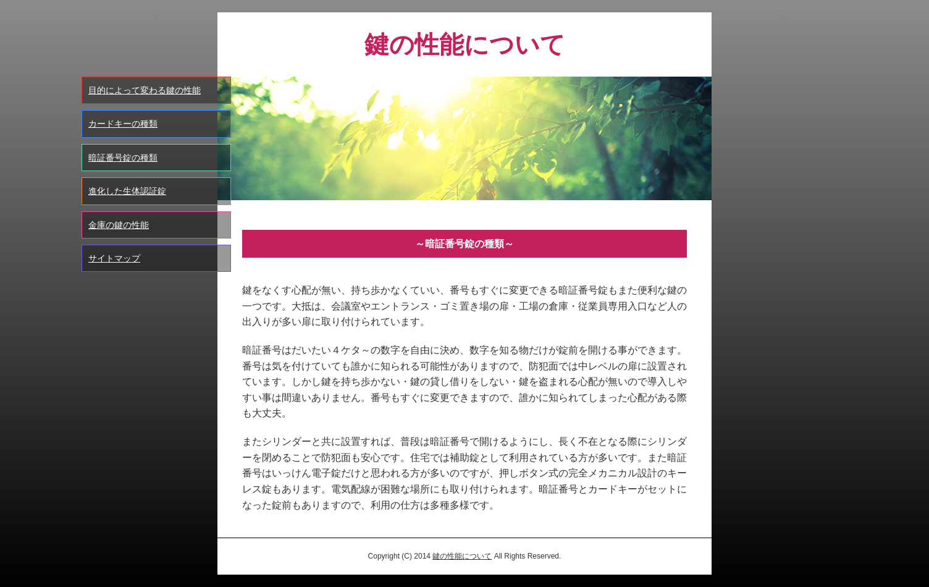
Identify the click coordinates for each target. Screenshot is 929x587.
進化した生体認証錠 (127, 191)
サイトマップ (114, 258)
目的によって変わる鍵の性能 (144, 90)
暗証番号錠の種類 (123, 158)
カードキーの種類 (123, 124)
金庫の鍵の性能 (118, 225)
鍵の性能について (462, 556)
